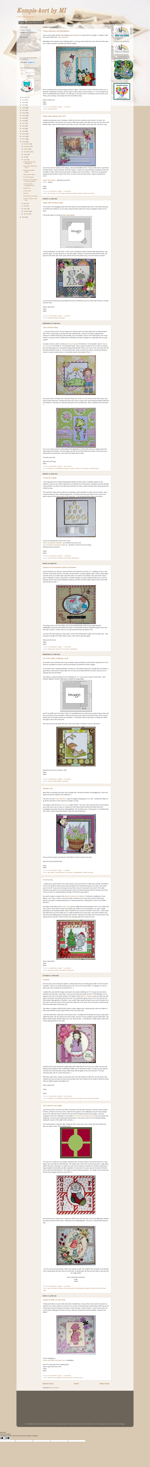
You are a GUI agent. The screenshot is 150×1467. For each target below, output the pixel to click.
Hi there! (46, 980)
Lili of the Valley (60, 193)
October (26, 149)
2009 (23, 217)
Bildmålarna (76, 35)
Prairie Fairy (65, 805)
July (25, 157)
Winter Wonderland (73, 558)
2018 (23, 120)
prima (86, 1098)
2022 (23, 110)
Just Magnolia (74, 344)
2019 (23, 118)
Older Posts (104, 1384)
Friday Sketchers (60, 799)
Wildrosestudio (94, 468)
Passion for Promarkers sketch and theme (59, 567)
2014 (23, 131)
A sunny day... (48, 880)
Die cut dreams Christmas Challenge (55, 545)
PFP (90, 571)
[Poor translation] (7, 1438)
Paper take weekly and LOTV (54, 116)
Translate (32, 32)
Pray (60, 970)
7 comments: (67, 647)
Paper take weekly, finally (53, 203)
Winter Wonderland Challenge (74, 896)
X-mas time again (50, 478)
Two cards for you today (52, 1106)
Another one (48, 788)
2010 (23, 141)
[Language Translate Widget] (30, 30)
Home (22, 23)
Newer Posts (48, 1384)
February (26, 211)
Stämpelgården (77, 872)
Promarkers (64, 781)
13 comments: (67, 1096)
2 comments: (67, 779)
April (25, 206)
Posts (23, 70)
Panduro (72, 468)
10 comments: (67, 466)
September (27, 151)
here (70, 1172)
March (26, 208)
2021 (23, 113)
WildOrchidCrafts (88, 872)
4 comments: (67, 191)
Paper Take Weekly (49, 180)
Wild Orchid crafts (89, 193)
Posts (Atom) (55, 1387)
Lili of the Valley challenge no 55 (55, 658)
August (26, 154)
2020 (23, 115)
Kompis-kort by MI (41, 11)
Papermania (51, 649)
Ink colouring (51, 193)
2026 (23, 100)
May (25, 203)
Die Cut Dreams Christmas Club (57, 558)
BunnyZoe (51, 468)
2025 (23, 102)
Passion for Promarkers (82, 468)
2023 (23, 107)
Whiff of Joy (94, 1288)
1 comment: (67, 107)
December (27, 144)
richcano (109, 1424)
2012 (23, 136)
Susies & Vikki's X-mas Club (54, 1300)
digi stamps (51, 872)
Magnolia (88, 1288)
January (26, 214)
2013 (23, 134)
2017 (23, 123)
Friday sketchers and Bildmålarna (56, 31)
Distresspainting (79, 1288)
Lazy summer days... (51, 327)
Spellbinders (74, 649)
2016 (23, 126)
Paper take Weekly (68, 215)
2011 (23, 139)
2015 (23, 128)
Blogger (122, 1424)
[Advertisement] (35, 1404)
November (27, 146)
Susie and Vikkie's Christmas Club (72, 1377)
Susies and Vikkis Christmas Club (54, 1360)
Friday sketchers (62, 37)
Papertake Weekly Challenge (74, 193)
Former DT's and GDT (35, 23)
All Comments (26, 74)
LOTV (45, 182)
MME (59, 781)
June (25, 159)
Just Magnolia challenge (61, 468)
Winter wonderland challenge (52, 543)
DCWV (56, 970)
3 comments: (67, 968)
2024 (23, 105)
